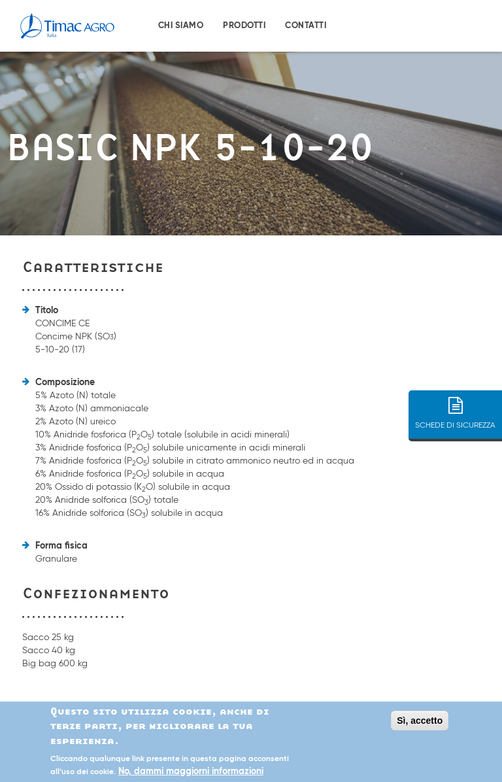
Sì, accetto (420, 720)
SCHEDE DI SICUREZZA (455, 402)
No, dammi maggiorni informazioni (190, 772)
